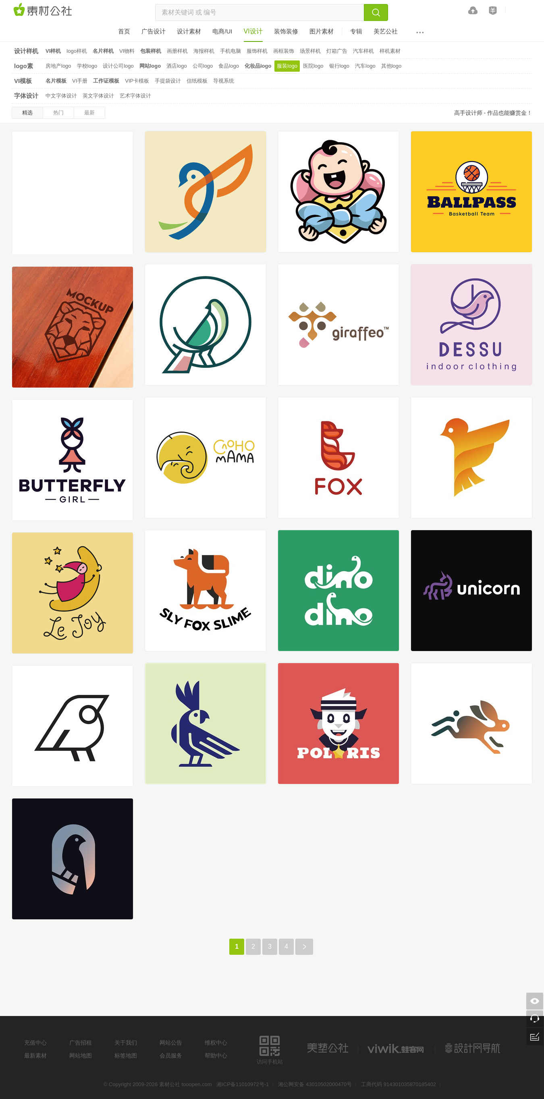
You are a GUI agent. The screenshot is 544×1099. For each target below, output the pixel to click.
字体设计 (26, 95)
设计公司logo (118, 66)
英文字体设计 (98, 96)
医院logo (313, 66)
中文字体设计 (61, 96)
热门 (58, 113)
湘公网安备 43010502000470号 (315, 1084)
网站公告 (171, 1042)
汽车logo (365, 66)
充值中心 (35, 1042)
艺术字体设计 (135, 96)
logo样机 (76, 51)
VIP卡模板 (137, 81)
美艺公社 (327, 1048)
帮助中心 (216, 1055)
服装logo (287, 66)
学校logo (87, 66)
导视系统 (223, 81)
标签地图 (125, 1055)
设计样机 (26, 51)
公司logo (203, 66)
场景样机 (310, 51)
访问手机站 (270, 1049)
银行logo (339, 66)
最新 (89, 113)
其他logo (391, 66)
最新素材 (35, 1055)
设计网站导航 (473, 1048)
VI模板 (23, 80)
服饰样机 (257, 51)
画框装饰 (283, 51)
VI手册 (79, 81)
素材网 (44, 10)
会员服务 (171, 1055)
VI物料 (127, 51)
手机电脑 (230, 51)
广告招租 (80, 1042)
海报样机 (203, 51)
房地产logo (58, 66)
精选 (27, 113)
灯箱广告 (336, 51)
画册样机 (177, 51)
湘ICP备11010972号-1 (242, 1084)
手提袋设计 (168, 81)
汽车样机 (363, 51)
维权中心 (216, 1042)
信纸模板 (197, 81)
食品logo (228, 66)
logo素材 (23, 67)
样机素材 (390, 51)
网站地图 (80, 1055)
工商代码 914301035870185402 (398, 1084)
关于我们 (125, 1042)
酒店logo (176, 66)
